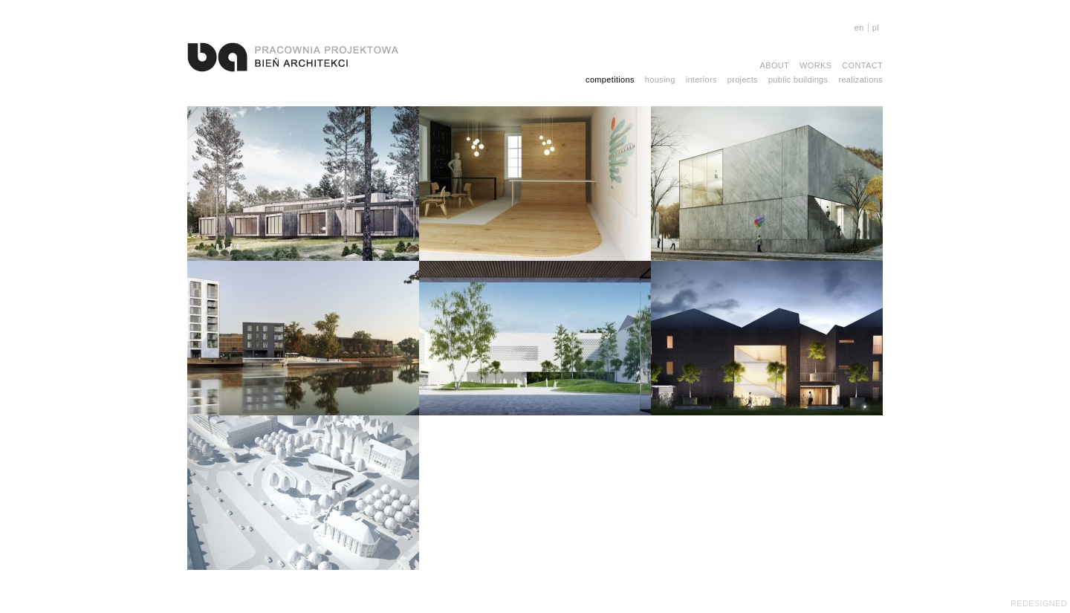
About (775, 65)
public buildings (798, 79)
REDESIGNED (1039, 603)
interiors (701, 79)
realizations (860, 79)
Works (815, 65)
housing (660, 79)
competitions (610, 79)
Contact (862, 65)
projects (742, 79)
